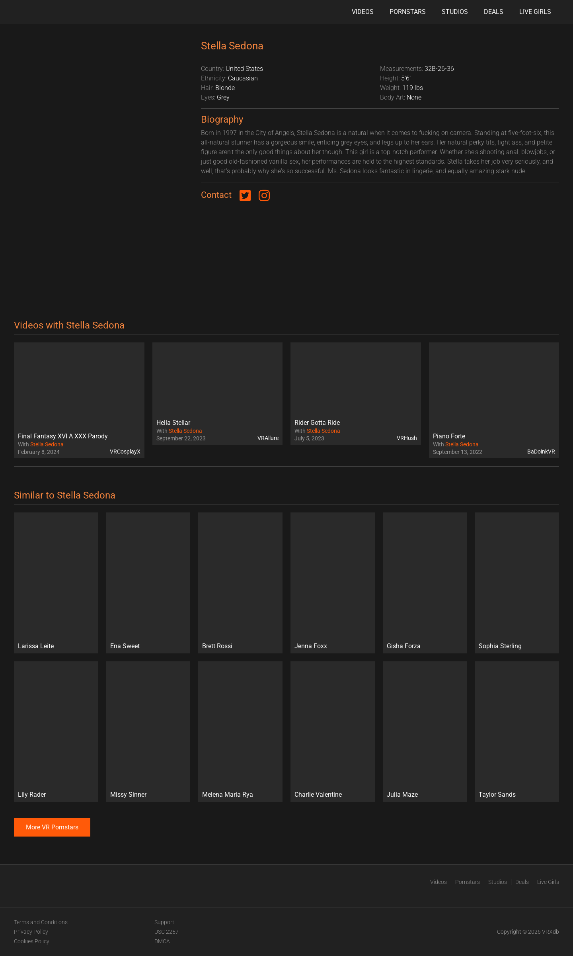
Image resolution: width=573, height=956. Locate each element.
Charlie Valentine (318, 794)
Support (164, 922)
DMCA (162, 941)
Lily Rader (32, 794)
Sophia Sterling (500, 646)
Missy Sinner (128, 794)
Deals (493, 12)
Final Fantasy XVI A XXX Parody (63, 436)
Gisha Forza (404, 646)
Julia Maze (402, 794)
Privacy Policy (31, 932)
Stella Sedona (47, 444)
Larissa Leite (36, 646)
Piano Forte (449, 436)
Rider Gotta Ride (317, 422)
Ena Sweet (125, 646)
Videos (363, 12)
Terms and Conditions (41, 922)
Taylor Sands (497, 794)
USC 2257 (166, 932)
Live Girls (535, 12)
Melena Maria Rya (227, 794)
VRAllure (268, 438)
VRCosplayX (125, 451)
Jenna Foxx (310, 646)
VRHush (407, 438)
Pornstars (408, 12)
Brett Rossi (217, 646)
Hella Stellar (173, 422)
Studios (455, 12)
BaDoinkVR (541, 451)
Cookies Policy (31, 941)
